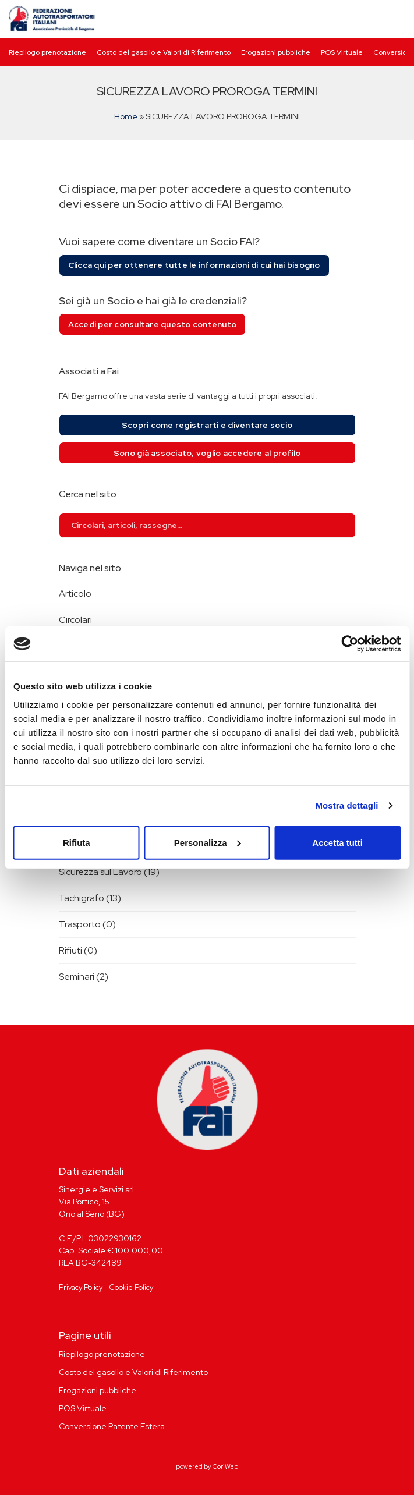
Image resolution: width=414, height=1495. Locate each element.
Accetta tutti (337, 842)
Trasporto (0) (87, 924)
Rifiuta (76, 842)
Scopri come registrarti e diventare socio (207, 425)
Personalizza (207, 842)
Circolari (75, 620)
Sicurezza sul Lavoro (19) (109, 872)
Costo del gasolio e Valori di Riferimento (164, 52)
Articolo (75, 593)
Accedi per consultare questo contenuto (152, 324)
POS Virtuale (342, 52)
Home (125, 116)
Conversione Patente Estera (112, 1426)
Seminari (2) (83, 976)
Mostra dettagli (346, 805)
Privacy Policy (80, 1287)
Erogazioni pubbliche (275, 52)
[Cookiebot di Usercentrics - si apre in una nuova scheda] (350, 644)
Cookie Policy (131, 1287)
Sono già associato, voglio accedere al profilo (207, 453)
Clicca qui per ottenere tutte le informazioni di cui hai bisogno (194, 265)
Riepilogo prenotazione (47, 52)
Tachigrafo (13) (90, 898)
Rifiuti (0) (78, 950)
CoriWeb (225, 1466)
